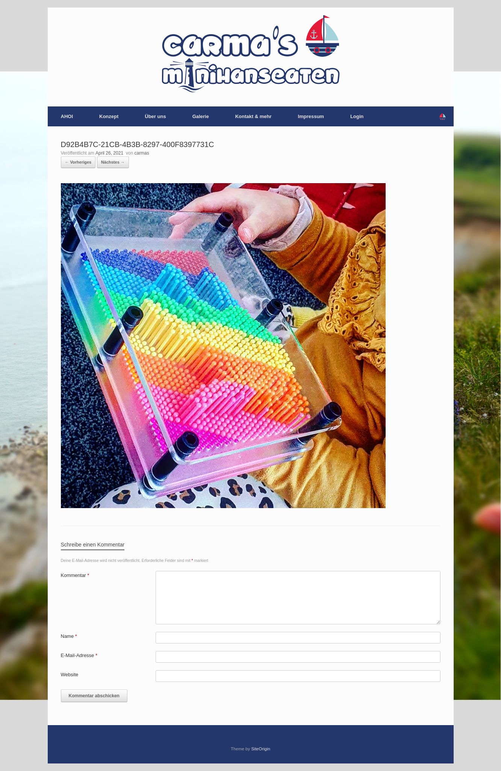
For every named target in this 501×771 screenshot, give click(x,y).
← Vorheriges (78, 162)
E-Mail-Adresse (79, 655)
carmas (141, 153)
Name (69, 636)
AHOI (67, 116)
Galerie (200, 116)
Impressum (311, 116)
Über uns (155, 116)
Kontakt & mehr (253, 116)
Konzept (108, 116)
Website (70, 674)
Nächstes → (113, 162)
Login (356, 116)
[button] (442, 116)
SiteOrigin (260, 749)
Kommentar (75, 575)
